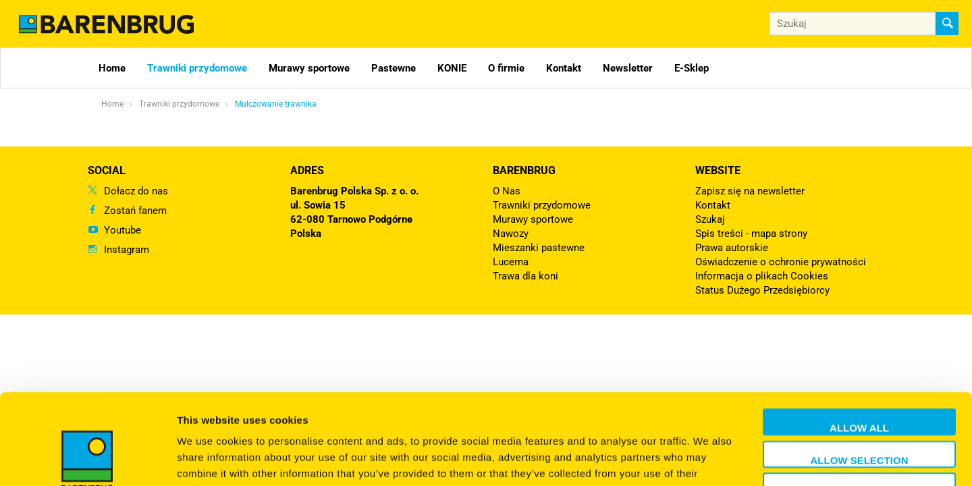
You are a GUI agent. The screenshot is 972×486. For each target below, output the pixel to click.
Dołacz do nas (136, 191)
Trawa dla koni (525, 276)
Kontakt (563, 68)
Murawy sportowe (309, 68)
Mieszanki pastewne (539, 248)
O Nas (506, 191)
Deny (859, 406)
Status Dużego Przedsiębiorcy (762, 290)
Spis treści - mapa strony (751, 233)
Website (717, 170)
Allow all (859, 342)
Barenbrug (524, 170)
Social (107, 170)
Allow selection (860, 375)
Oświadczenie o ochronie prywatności (780, 262)
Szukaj (710, 219)
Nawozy (511, 233)
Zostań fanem (135, 211)
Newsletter (628, 68)
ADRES (307, 170)
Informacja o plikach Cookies (761, 276)
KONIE (451, 68)
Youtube (122, 230)
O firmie (506, 68)
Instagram (126, 250)
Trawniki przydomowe (197, 68)
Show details (708, 459)
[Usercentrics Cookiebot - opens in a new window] (87, 460)
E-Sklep (691, 68)
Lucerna (511, 262)
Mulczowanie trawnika (276, 104)
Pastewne (393, 68)
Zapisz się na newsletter (750, 191)
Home (112, 68)
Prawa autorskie (731, 248)
